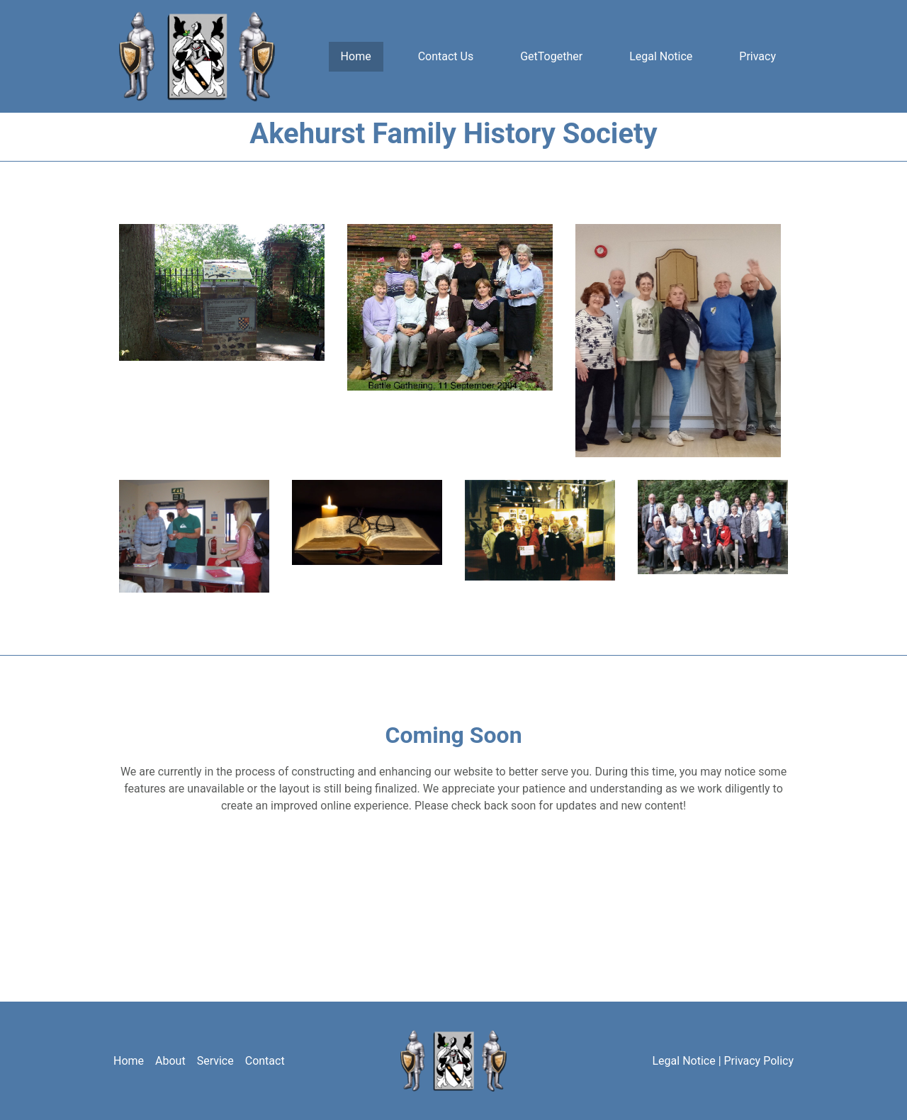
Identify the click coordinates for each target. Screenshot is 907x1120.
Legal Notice (660, 56)
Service (215, 1061)
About (170, 1061)
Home (356, 56)
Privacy (757, 56)
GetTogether (551, 56)
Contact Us (446, 56)
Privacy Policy (759, 1061)
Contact (265, 1061)
